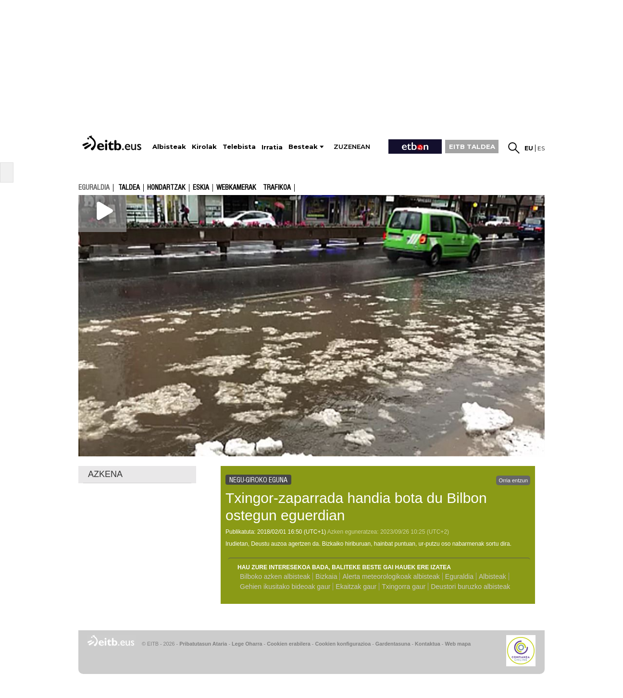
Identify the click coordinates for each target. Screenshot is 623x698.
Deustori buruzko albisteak (470, 586)
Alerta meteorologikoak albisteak (390, 576)
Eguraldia (459, 576)
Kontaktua (427, 644)
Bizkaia (326, 576)
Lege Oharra (247, 644)
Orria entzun (513, 480)
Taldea (129, 188)
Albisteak (492, 576)
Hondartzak (166, 188)
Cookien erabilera (289, 644)
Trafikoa (277, 188)
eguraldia (94, 187)
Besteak (303, 146)
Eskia (201, 188)
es (541, 148)
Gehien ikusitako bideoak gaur (285, 586)
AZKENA (105, 474)
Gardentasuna (393, 644)
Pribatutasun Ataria (203, 644)
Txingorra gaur (403, 586)
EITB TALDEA (472, 146)
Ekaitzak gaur (356, 586)
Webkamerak (236, 188)
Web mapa (458, 644)
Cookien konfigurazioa (343, 644)
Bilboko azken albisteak (275, 576)
